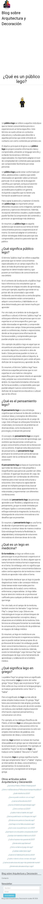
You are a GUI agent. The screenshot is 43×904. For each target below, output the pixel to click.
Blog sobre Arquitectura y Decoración (14, 18)
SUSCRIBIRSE (9, 895)
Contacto (5, 878)
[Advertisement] (21, 49)
